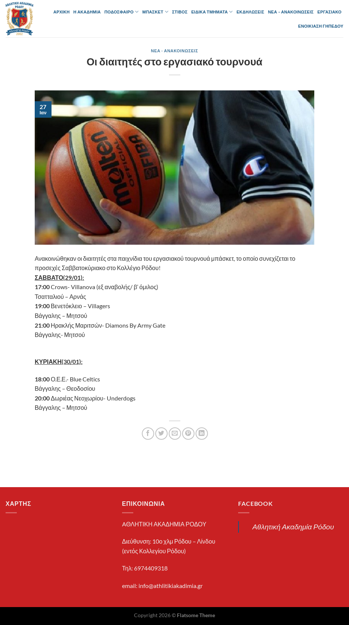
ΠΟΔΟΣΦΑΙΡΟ (122, 11)
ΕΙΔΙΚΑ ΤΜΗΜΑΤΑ (212, 11)
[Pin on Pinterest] (188, 433)
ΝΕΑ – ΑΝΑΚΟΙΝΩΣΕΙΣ (291, 11)
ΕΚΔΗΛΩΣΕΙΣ (250, 11)
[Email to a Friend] (175, 433)
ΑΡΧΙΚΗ (61, 11)
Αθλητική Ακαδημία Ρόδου (293, 526)
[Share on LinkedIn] (202, 433)
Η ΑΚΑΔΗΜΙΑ (87, 11)
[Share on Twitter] (161, 433)
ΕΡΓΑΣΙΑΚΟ (329, 11)
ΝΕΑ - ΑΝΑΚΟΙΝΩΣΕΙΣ (174, 50)
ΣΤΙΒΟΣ (180, 11)
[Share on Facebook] (148, 433)
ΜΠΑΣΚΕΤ (155, 11)
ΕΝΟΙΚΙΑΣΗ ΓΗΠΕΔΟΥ (320, 26)
